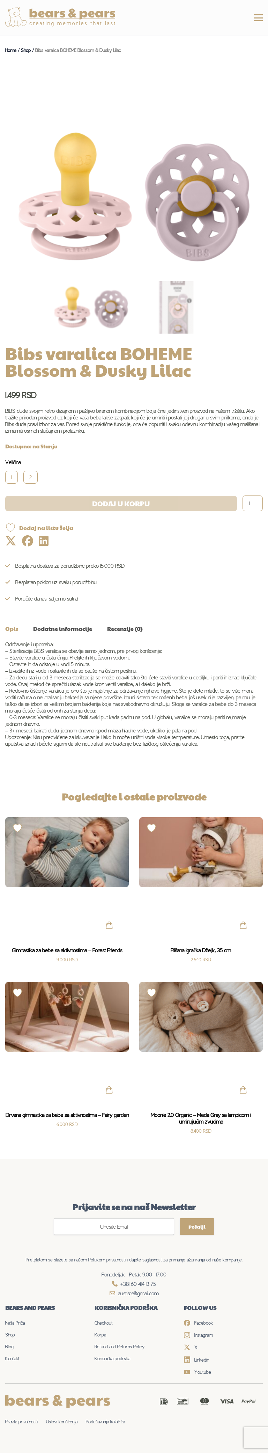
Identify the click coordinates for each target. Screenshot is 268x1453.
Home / (13, 50)
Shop (10, 1335)
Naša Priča (15, 1323)
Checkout (104, 1323)
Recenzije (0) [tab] (125, 629)
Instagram (198, 1335)
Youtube (197, 1372)
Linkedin (196, 1359)
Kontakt (12, 1358)
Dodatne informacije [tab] (62, 629)
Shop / (28, 50)
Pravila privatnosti (21, 1421)
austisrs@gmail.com (134, 1293)
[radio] (14, 477)
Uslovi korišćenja (61, 1421)
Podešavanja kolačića (105, 1421)
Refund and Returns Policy (119, 1346)
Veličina (13, 462)
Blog (9, 1346)
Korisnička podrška (112, 1358)
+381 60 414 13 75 (134, 1284)
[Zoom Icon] (134, 197)
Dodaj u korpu (121, 503)
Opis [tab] (11, 629)
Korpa (100, 1335)
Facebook (198, 1323)
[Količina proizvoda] (253, 503)
